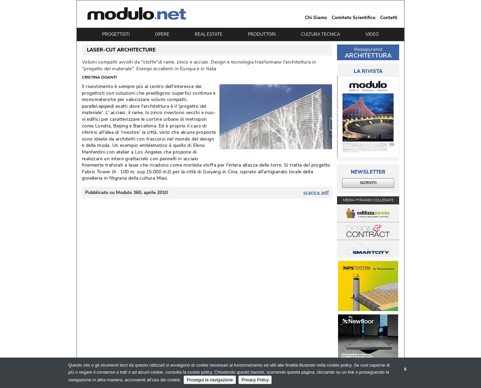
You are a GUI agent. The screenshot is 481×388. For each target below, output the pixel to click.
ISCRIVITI (368, 182)
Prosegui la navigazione (210, 379)
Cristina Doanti (99, 77)
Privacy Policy (255, 379)
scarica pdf (316, 192)
